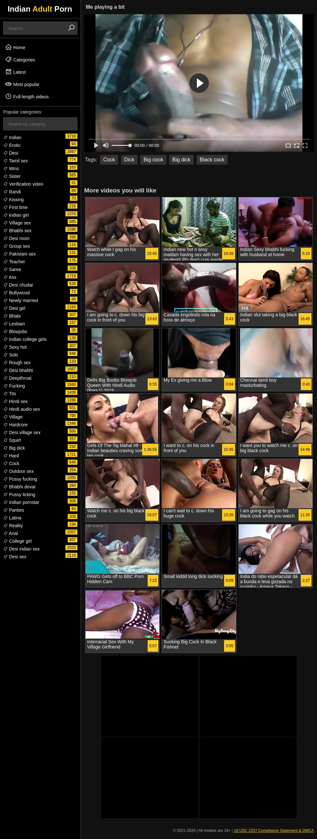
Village (13, 417)
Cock (11, 463)
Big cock (153, 159)
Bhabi (12, 316)
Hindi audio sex (21, 409)
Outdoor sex (18, 471)
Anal (10, 533)
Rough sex (17, 362)
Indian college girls (25, 339)
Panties (13, 510)
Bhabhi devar (19, 486)
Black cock (212, 159)
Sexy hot (15, 347)
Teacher (14, 261)
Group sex (16, 246)
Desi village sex (21, 432)
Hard (11, 455)
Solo (10, 354)
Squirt (12, 440)
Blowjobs (15, 331)
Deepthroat (17, 378)
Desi (10, 153)
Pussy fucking (20, 479)
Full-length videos (27, 96)
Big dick (14, 448)
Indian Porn (39, 9)
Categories (20, 59)
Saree (12, 269)
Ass (9, 277)
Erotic (12, 145)
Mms (11, 168)
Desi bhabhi (18, 370)
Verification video (23, 184)
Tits (9, 393)
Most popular (22, 84)
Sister (12, 176)
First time (15, 207)
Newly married (20, 300)
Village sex (17, 222)
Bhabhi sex (17, 230)
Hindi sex (15, 401)
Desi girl (14, 308)
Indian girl (16, 215)
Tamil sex (15, 160)
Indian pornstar (21, 502)
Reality (13, 525)
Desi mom (16, 238)
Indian (12, 137)
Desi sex (15, 556)
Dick (129, 159)
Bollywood (16, 292)
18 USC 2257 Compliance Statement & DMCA (274, 830)
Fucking (14, 385)
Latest (15, 71)
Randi (12, 191)
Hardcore (15, 424)
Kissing (13, 199)
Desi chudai (18, 285)
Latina (12, 517)
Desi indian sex (21, 548)
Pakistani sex (19, 253)
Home (15, 47)
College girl (17, 541)
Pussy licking (19, 494)
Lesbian (14, 323)
